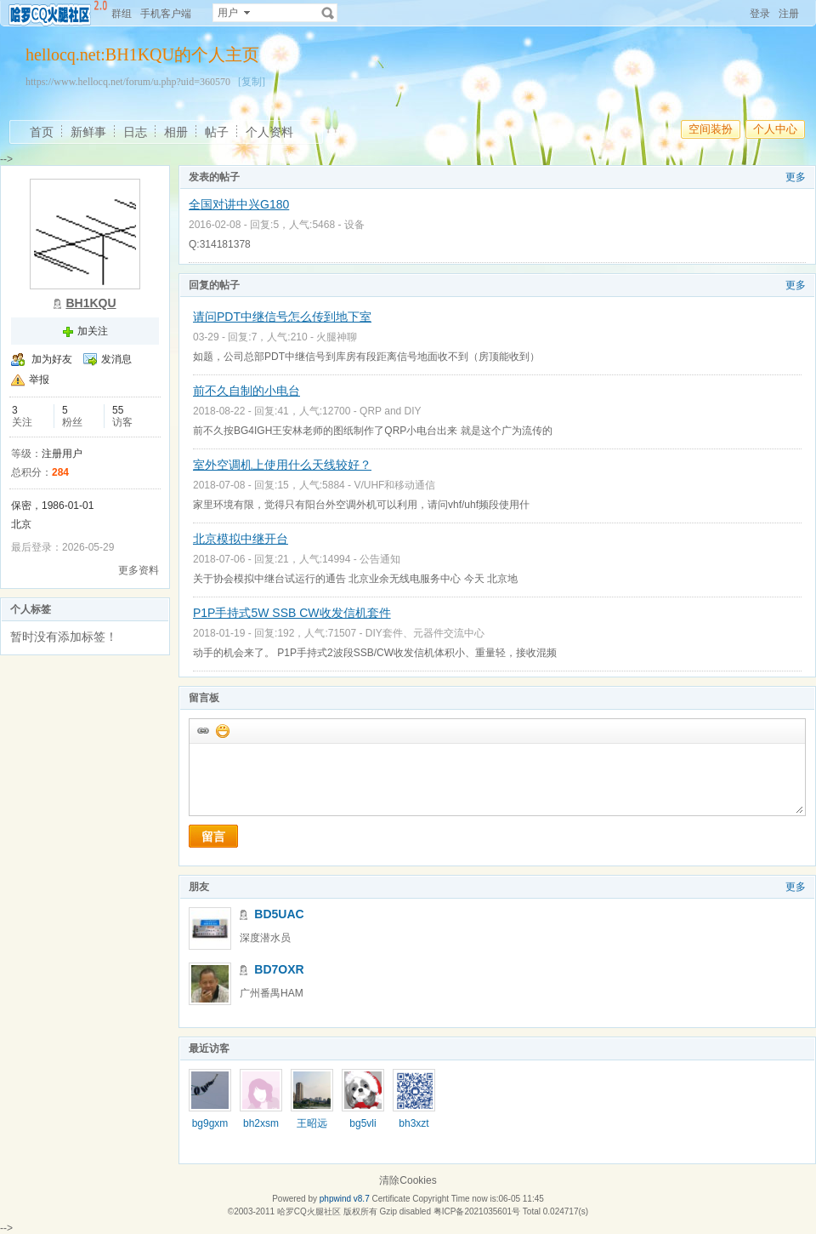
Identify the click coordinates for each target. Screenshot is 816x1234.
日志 (135, 132)
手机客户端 (165, 14)
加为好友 (51, 359)
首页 (42, 132)
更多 (795, 177)
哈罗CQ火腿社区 (309, 1211)
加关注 (92, 331)
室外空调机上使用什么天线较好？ (282, 464)
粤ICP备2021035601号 (477, 1211)
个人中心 (775, 129)
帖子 (217, 132)
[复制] (251, 82)
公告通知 (380, 559)
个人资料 (269, 132)
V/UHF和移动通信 (394, 485)
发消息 (116, 359)
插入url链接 (202, 730)
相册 (176, 132)
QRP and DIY (390, 411)
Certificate (390, 1198)
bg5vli (362, 1123)
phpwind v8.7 (345, 1198)
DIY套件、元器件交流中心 (425, 633)
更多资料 (138, 570)
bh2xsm (261, 1123)
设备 (354, 225)
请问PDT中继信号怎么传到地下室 (282, 316)
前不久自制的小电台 (246, 390)
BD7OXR (278, 969)
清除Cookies (407, 1180)
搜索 (328, 12)
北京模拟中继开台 (240, 539)
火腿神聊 (336, 337)
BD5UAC (278, 914)
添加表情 (222, 730)
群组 (121, 14)
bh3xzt (413, 1123)
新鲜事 (88, 132)
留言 (213, 836)
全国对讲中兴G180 (239, 204)
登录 (760, 14)
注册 (789, 14)
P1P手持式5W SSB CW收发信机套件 (292, 613)
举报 (39, 380)
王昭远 (312, 1123)
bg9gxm (210, 1123)
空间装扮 (710, 129)
